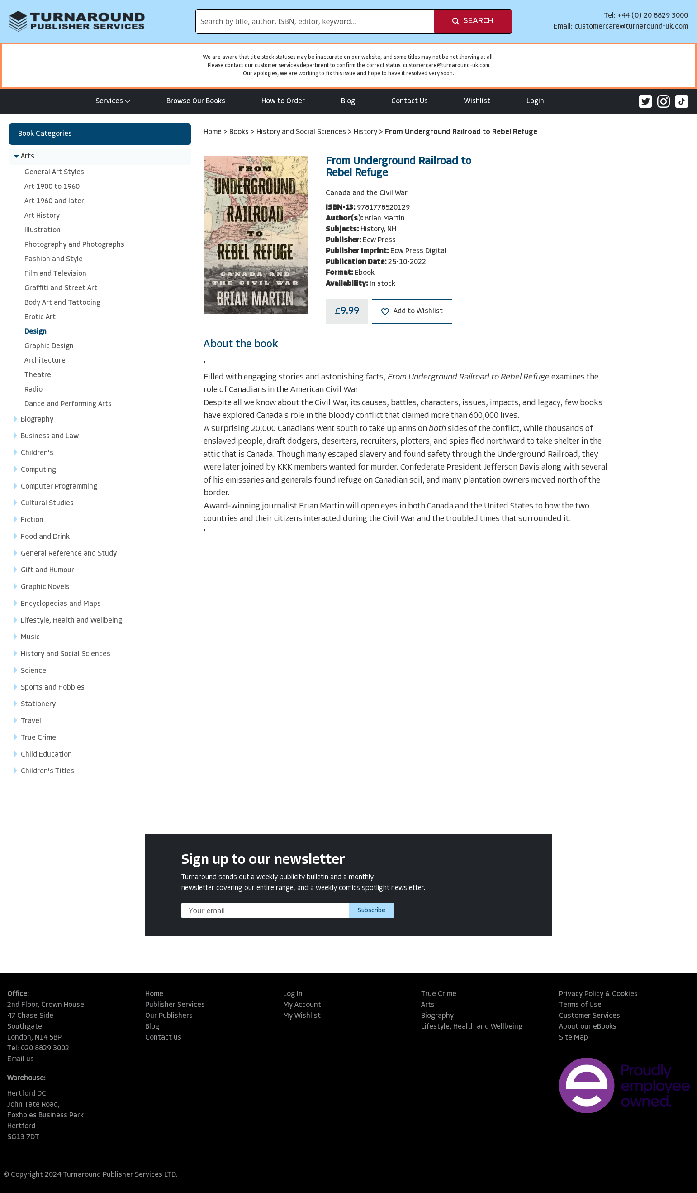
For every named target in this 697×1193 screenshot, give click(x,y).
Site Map (573, 1037)
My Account (302, 1005)
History (366, 132)
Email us (20, 1059)
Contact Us (409, 101)
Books (240, 132)
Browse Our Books (195, 101)
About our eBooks (587, 1026)
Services (112, 101)
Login (535, 101)
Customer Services (589, 1016)
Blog (348, 101)
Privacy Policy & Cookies (598, 994)
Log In (293, 994)
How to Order (283, 101)
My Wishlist (302, 1016)
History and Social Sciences (302, 132)
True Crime (438, 994)
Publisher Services (175, 1005)
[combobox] (315, 21)
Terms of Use (580, 1005)
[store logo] (77, 21)
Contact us (163, 1037)
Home (213, 132)
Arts (428, 1005)
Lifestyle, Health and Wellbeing (471, 1026)
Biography (437, 1016)
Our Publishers (169, 1016)
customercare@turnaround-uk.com (631, 26)
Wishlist (477, 101)
